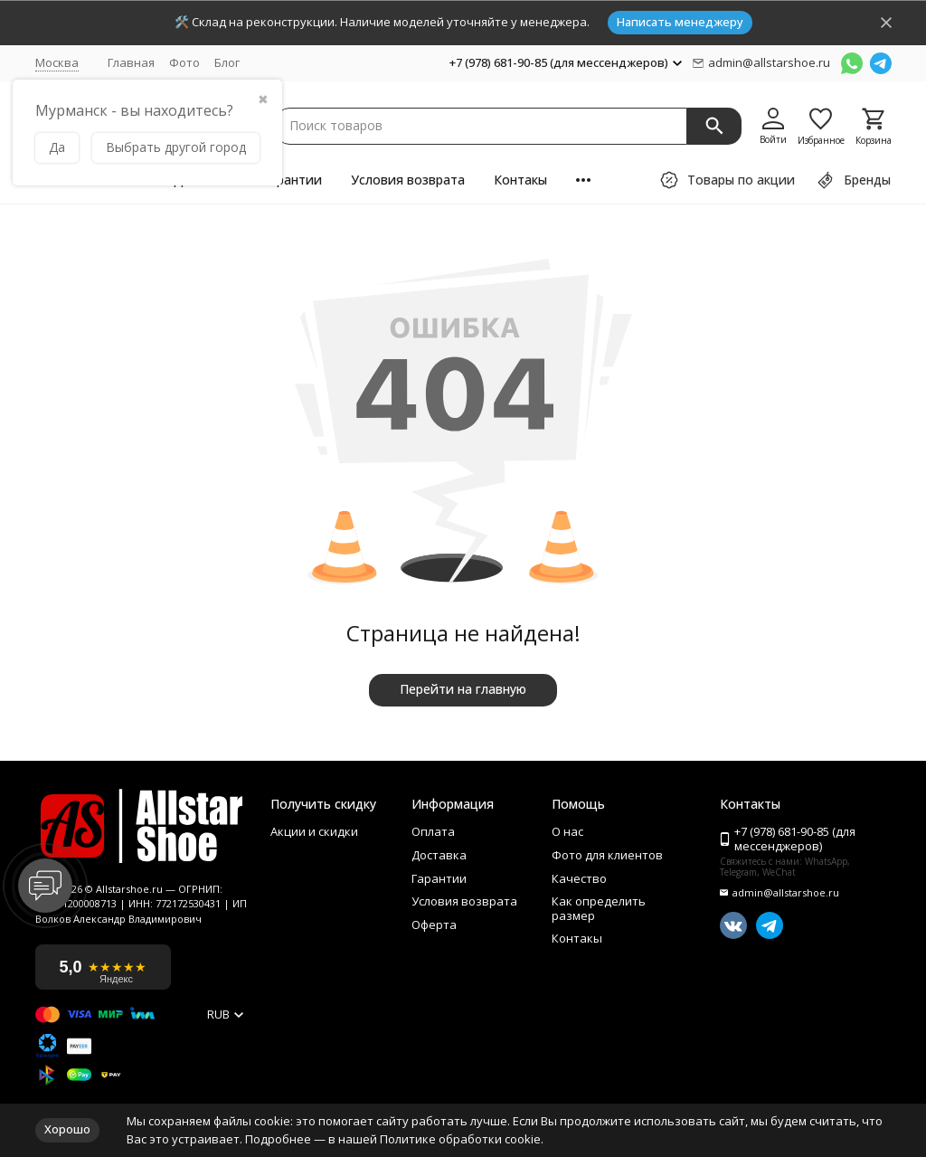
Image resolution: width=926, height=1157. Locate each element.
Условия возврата (408, 179)
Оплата (433, 832)
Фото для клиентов (607, 856)
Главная (131, 62)
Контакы (520, 179)
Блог (227, 62)
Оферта (434, 925)
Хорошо (67, 1129)
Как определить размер (599, 909)
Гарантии (292, 179)
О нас (567, 832)
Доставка (439, 856)
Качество (579, 879)
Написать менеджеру (680, 22)
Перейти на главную (463, 688)
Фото (184, 62)
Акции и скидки (314, 832)
